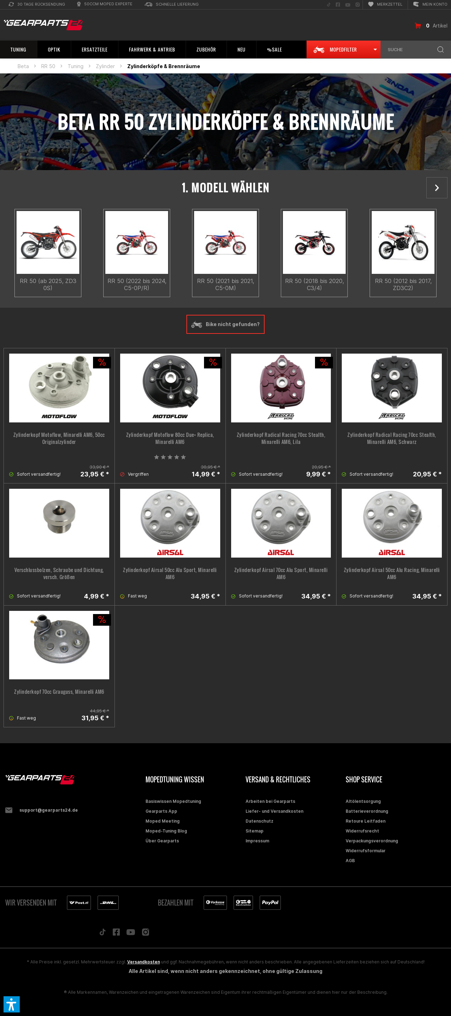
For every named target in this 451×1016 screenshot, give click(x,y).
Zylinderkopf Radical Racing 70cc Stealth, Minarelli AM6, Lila (281, 438)
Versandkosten (143, 961)
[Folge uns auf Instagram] (358, 5)
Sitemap (255, 831)
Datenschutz (259, 821)
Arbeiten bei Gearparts (270, 801)
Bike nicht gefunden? (225, 324)
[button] (12, 1004)
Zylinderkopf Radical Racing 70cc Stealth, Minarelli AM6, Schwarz (391, 438)
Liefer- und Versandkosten (274, 811)
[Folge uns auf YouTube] (348, 5)
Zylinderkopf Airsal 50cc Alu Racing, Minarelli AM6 (392, 573)
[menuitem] (37, 4)
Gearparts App (161, 811)
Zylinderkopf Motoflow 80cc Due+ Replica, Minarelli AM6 (170, 438)
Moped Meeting (163, 821)
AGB (350, 860)
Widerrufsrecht (362, 831)
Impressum (257, 840)
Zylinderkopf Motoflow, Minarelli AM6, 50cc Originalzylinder (59, 438)
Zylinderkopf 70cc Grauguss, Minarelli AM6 (59, 691)
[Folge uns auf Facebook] (338, 5)
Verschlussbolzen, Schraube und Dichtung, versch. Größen (59, 573)
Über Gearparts (162, 840)
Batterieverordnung (367, 811)
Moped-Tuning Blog (166, 831)
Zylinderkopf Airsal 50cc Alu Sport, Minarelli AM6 (170, 573)
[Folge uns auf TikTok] (329, 5)
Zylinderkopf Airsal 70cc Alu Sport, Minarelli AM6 (281, 573)
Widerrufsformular (365, 850)
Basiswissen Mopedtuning (173, 801)
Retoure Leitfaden (365, 821)
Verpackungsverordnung (372, 840)
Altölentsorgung (363, 801)
